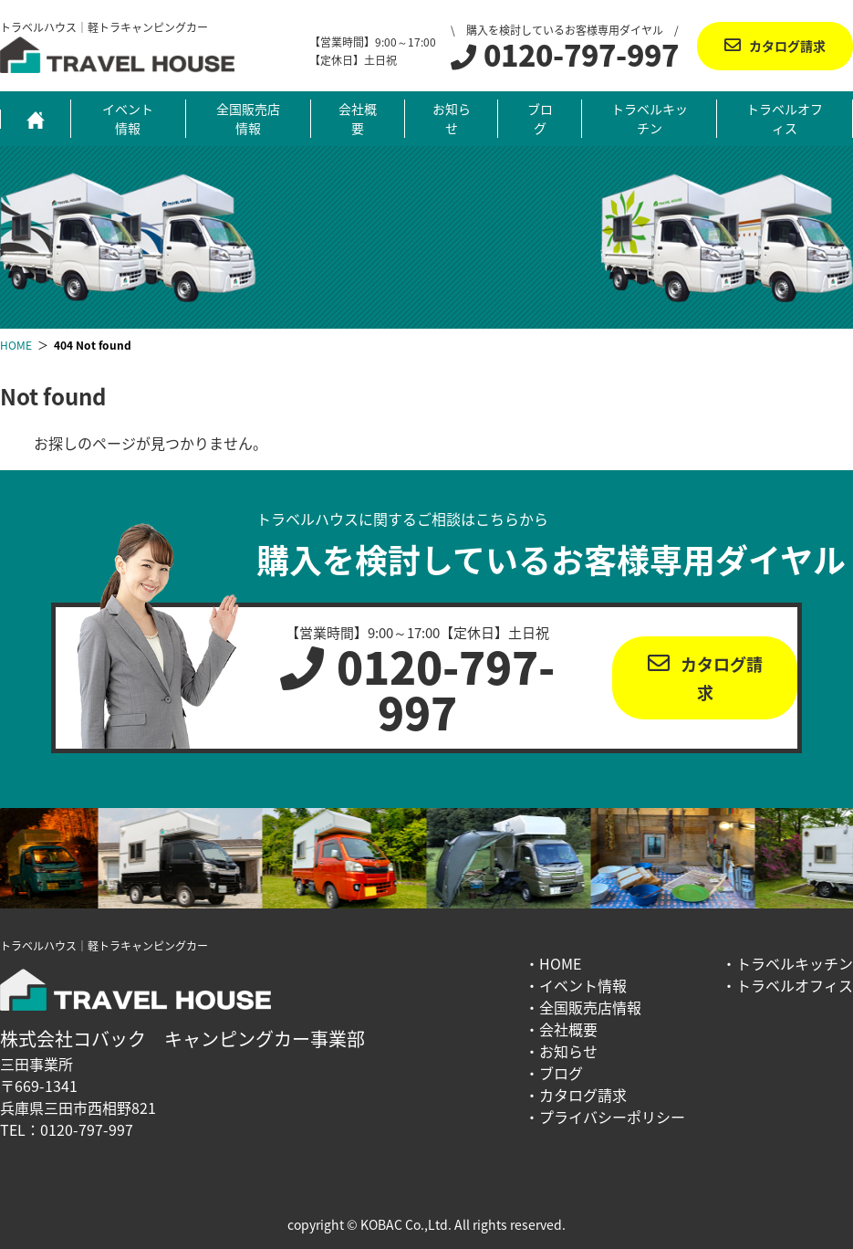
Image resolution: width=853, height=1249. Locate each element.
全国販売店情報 (248, 118)
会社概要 (357, 118)
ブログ (540, 118)
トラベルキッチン (649, 118)
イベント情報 (127, 118)
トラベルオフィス (784, 118)
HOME (560, 963)
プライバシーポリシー (612, 1117)
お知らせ (451, 118)
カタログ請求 (787, 46)
